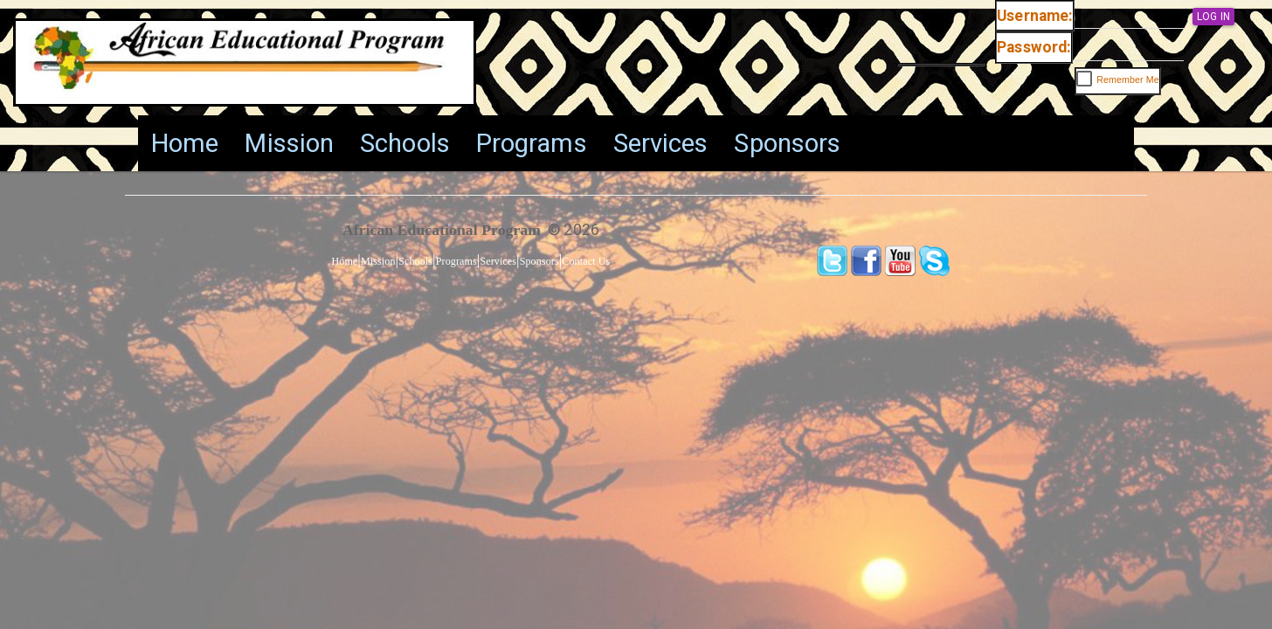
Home (184, 143)
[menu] (496, 143)
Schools (405, 143)
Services (661, 143)
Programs (531, 143)
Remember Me (1127, 79)
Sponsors (787, 143)
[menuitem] (185, 143)
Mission (289, 143)
